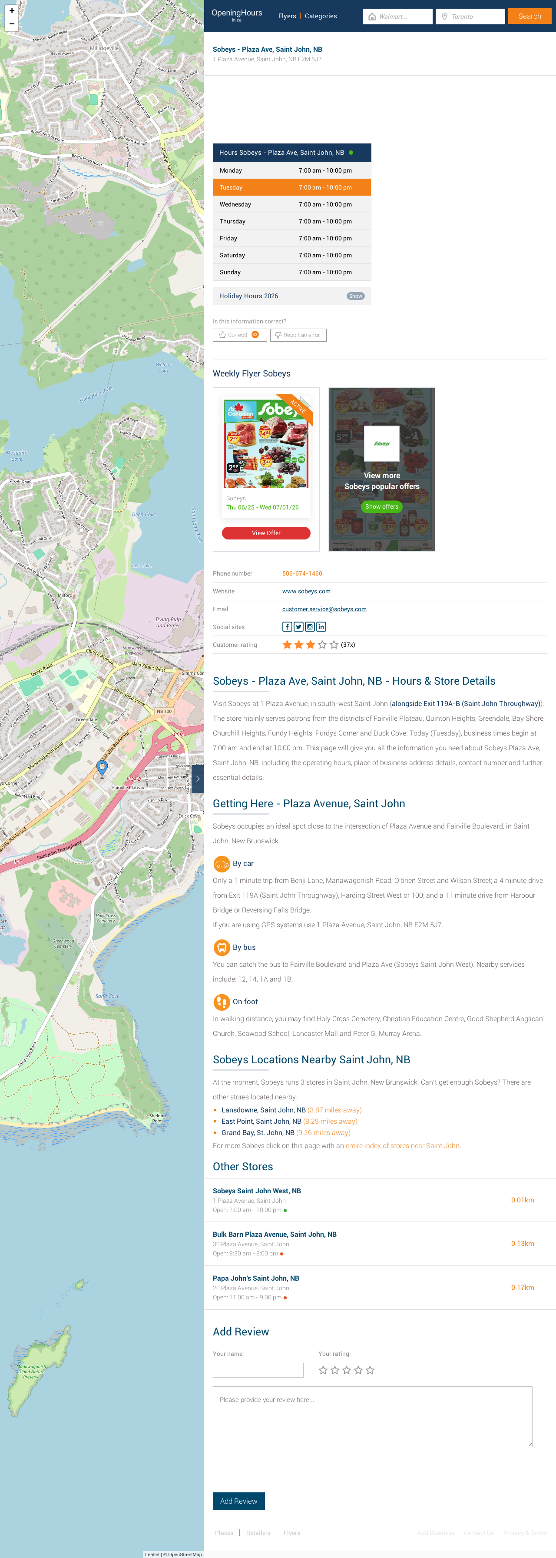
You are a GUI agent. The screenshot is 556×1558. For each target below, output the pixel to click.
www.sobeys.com (306, 591)
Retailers (258, 1532)
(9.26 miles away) (286, 1133)
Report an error (297, 335)
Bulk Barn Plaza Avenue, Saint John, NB (275, 1234)
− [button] (12, 24)
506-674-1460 (302, 573)
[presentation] (279, 1475)
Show (355, 296)
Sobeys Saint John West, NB (257, 1191)
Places (224, 1532)
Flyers (287, 16)
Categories (321, 16)
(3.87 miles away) (292, 1110)
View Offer (266, 532)
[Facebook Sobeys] (287, 626)
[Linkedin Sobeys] (321, 626)
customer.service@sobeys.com (324, 609)
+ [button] (12, 11)
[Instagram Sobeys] (310, 626)
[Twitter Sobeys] (299, 626)
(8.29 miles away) (289, 1121)
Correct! (239, 334)
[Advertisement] (380, 115)
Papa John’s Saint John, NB (256, 1278)
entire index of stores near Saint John (403, 1146)
